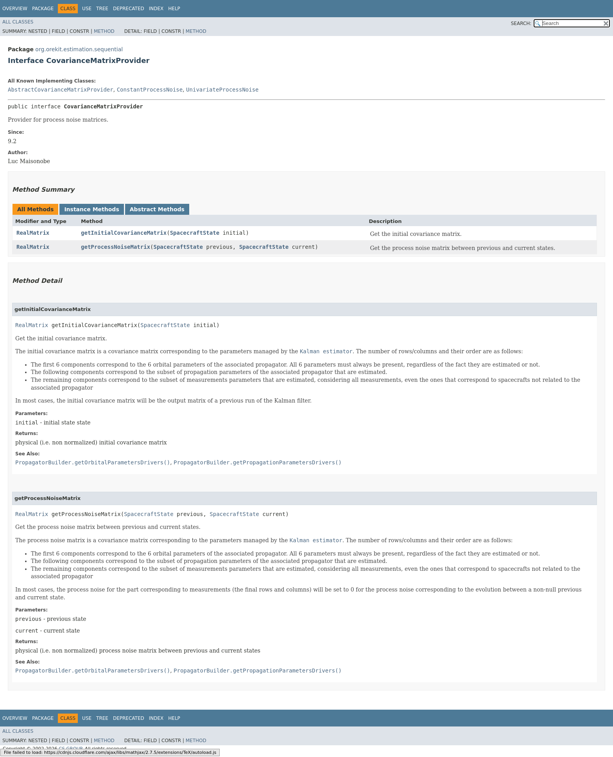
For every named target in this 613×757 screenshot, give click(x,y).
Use (86, 8)
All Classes (17, 22)
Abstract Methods (157, 209)
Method (104, 31)
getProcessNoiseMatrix (115, 247)
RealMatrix (32, 233)
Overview (14, 8)
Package (43, 8)
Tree (102, 8)
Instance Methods (91, 209)
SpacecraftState (194, 233)
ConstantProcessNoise (150, 89)
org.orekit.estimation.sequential (79, 49)
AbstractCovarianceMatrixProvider (60, 89)
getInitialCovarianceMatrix (124, 233)
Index (156, 8)
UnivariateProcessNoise (222, 89)
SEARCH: (521, 23)
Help (174, 8)
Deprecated (128, 8)
